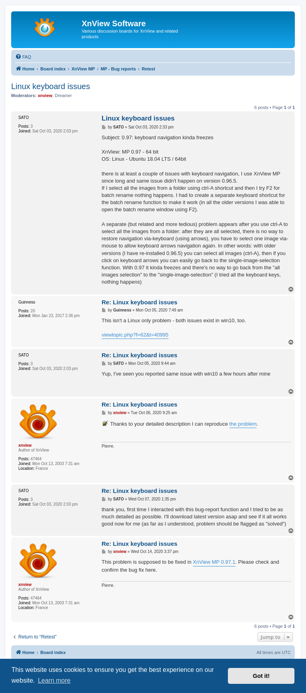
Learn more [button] (54, 680)
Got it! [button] (261, 676)
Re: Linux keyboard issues (139, 302)
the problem (243, 424)
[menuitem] (23, 57)
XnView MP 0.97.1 (214, 562)
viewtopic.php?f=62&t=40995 (135, 335)
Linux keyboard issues (50, 86)
